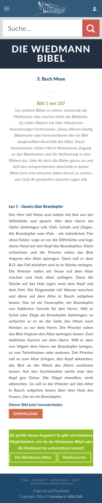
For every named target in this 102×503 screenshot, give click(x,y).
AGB (75, 480)
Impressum (59, 480)
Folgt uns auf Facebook (51, 491)
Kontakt (39, 480)
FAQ (25, 480)
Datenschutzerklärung (51, 483)
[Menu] (7, 8)
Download (25, 413)
